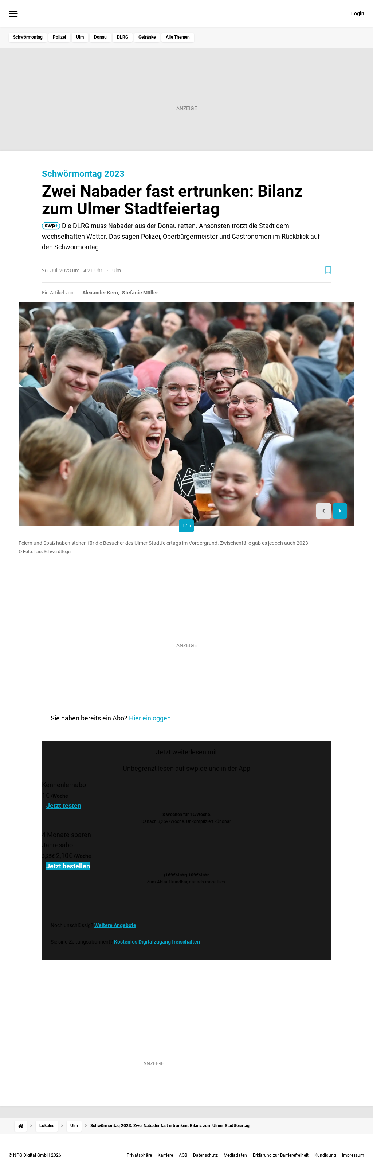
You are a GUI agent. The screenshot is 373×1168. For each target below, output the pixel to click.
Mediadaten (235, 1155)
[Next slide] (340, 511)
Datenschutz (205, 1155)
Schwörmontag (28, 37)
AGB (183, 1155)
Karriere (165, 1155)
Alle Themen (178, 37)
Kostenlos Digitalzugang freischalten (157, 942)
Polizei (59, 37)
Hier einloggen (150, 718)
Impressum (353, 1155)
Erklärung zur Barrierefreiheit (281, 1155)
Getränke (147, 37)
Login (357, 13)
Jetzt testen (63, 805)
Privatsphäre (139, 1155)
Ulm (80, 37)
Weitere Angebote (115, 925)
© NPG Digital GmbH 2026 (35, 1155)
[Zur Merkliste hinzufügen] (328, 270)
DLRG (122, 37)
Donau (100, 37)
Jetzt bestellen (68, 866)
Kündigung (325, 1155)
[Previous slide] (323, 511)
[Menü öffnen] (13, 14)
